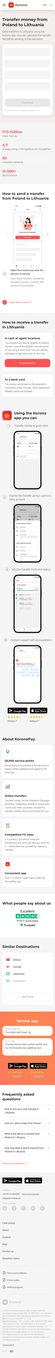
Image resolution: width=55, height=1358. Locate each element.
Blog (4, 1244)
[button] (47, 234)
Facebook (14, 1208)
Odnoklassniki (42, 1208)
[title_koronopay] (18, 5)
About (5, 1230)
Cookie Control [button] (8, 1345)
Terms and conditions (17, 1273)
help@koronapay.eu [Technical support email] (11, 1198)
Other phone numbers (30, 1194)
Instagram (23, 1208)
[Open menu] (4, 5)
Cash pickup (8, 1223)
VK (33, 1208)
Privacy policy (13, 1280)
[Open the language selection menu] (48, 5)
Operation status (11, 1258)
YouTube (4, 1208)
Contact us (7, 1251)
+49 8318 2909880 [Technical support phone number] (11, 1194)
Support (6, 1237)
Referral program (15, 1287)
